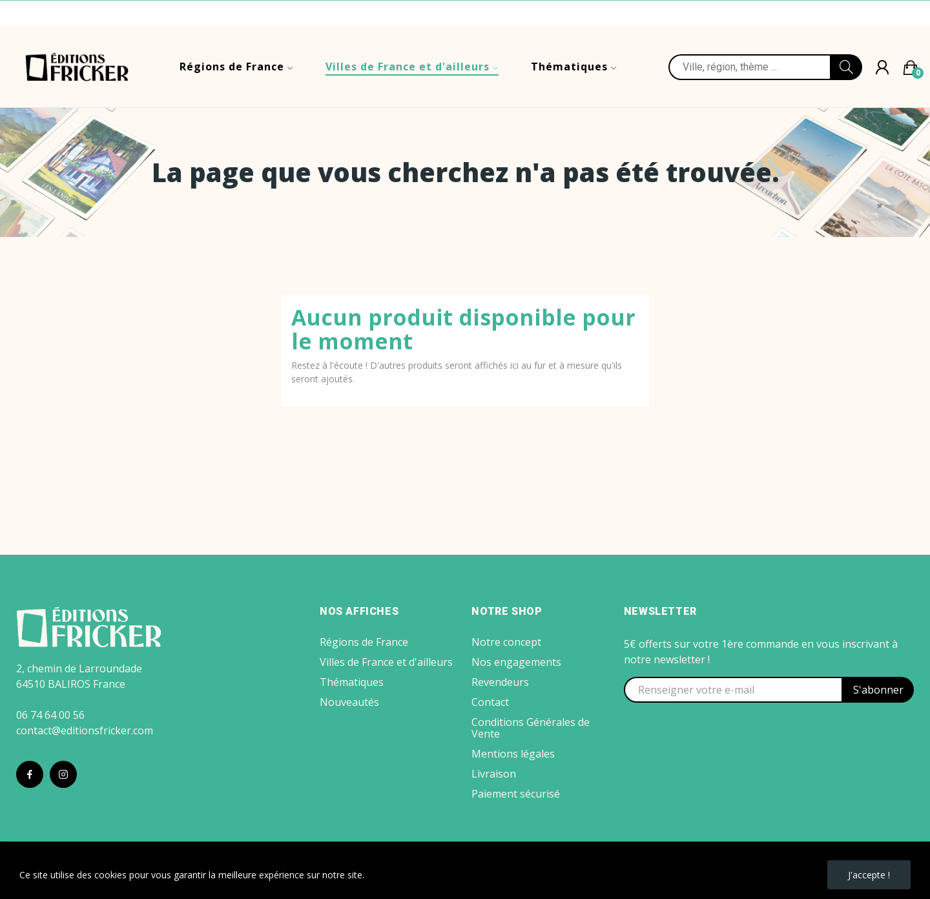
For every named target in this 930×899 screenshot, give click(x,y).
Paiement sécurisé (515, 794)
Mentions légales (513, 754)
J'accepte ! (869, 875)
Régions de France (364, 642)
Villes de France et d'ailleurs (386, 662)
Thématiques (352, 682)
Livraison (493, 774)
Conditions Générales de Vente (530, 727)
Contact (490, 702)
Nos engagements (516, 662)
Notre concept (506, 642)
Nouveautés (349, 702)
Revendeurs (500, 682)
